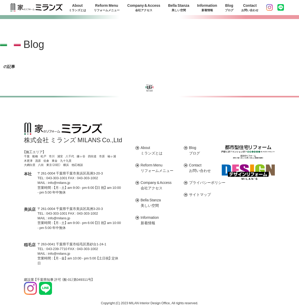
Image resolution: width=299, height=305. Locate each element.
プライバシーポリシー (207, 182)
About (77, 8)
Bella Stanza (178, 8)
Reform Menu (107, 8)
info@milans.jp (59, 182)
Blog (229, 8)
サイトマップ (200, 194)
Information (207, 8)
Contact (249, 8)
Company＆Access (143, 8)
